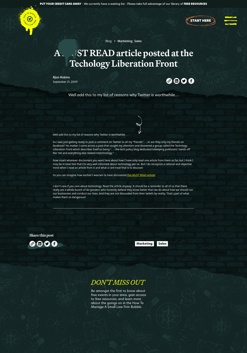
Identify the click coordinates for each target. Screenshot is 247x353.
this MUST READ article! (141, 175)
